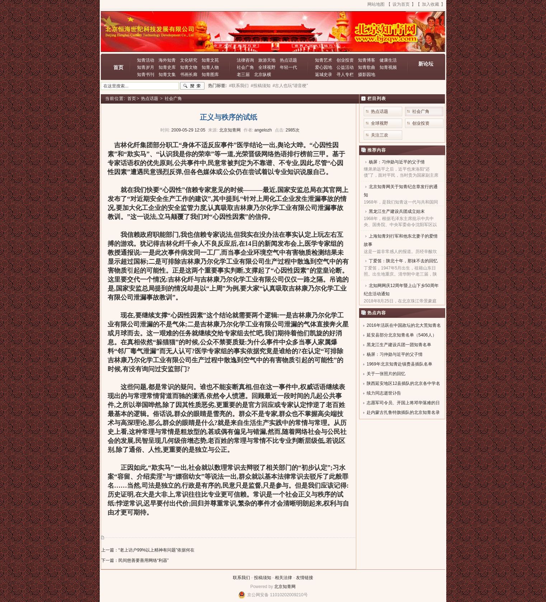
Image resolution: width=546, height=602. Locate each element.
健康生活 (388, 60)
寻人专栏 (345, 74)
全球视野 (267, 67)
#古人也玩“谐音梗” (290, 85)
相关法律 (283, 577)
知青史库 (167, 67)
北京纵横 (262, 74)
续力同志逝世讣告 (384, 393)
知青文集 (167, 74)
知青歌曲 (366, 67)
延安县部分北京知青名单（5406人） (402, 335)
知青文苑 (210, 60)
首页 (118, 67)
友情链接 (304, 577)
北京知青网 (285, 586)
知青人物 (210, 67)
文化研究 (188, 60)
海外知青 (167, 60)
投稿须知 (262, 577)
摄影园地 (366, 74)
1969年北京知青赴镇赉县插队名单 (399, 364)
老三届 (243, 74)
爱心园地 (323, 67)
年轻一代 (288, 67)
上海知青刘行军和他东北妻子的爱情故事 (401, 240)
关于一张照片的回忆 (386, 373)
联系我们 (241, 577)
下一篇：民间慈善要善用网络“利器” (135, 560)
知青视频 (388, 67)
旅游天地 (267, 60)
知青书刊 (145, 74)
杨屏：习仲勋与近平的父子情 (397, 161)
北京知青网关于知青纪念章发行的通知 (401, 190)
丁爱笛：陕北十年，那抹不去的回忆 (403, 260)
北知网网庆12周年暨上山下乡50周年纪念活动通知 (401, 289)
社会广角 (245, 67)
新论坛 (425, 64)
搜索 (192, 86)
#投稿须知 (260, 85)
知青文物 (188, 67)
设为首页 (401, 4)
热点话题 (288, 60)
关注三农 (379, 135)
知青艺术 (323, 60)
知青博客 (366, 60)
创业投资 (345, 60)
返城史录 (323, 74)
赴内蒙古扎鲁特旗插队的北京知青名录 (403, 412)
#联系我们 (239, 85)
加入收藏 (430, 4)
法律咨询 (245, 60)
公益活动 (345, 67)
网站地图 (376, 4)
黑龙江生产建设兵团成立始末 (397, 211)
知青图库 (210, 74)
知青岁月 (145, 67)
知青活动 (145, 60)
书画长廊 (188, 74)
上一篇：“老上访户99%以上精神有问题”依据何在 (147, 550)
